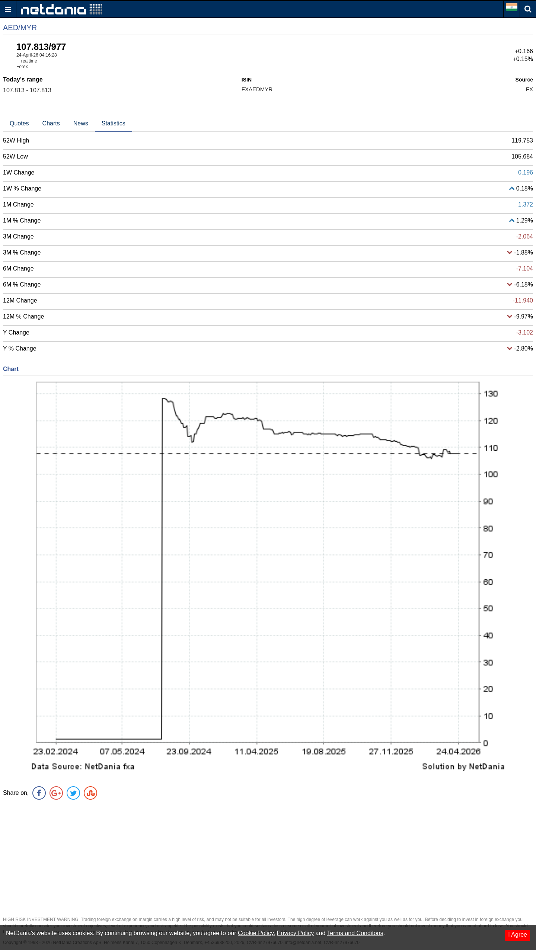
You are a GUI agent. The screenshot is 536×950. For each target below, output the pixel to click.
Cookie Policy (256, 933)
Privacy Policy (295, 933)
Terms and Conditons (355, 933)
